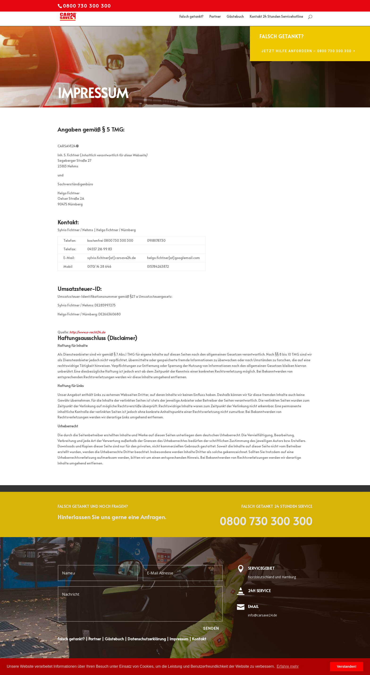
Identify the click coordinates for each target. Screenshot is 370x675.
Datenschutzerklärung (146, 638)
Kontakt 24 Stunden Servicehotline (276, 17)
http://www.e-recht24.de (87, 332)
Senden (211, 628)
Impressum (179, 638)
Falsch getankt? (191, 17)
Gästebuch (235, 17)
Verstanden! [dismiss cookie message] (346, 666)
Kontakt (199, 638)
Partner (215, 17)
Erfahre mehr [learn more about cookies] (288, 666)
